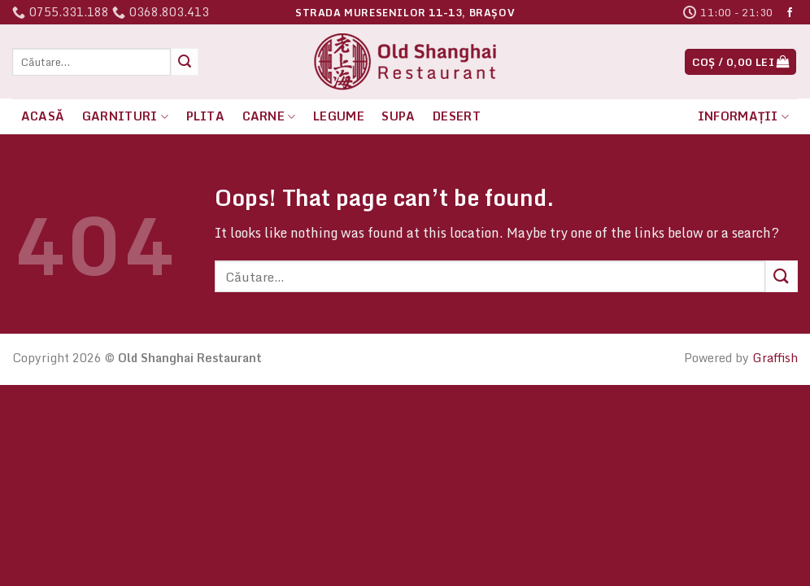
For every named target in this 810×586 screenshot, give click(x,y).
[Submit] (184, 62)
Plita (205, 116)
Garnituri (125, 116)
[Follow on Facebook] (790, 13)
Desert (457, 116)
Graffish (775, 357)
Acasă (42, 116)
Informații (743, 116)
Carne (269, 116)
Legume (338, 116)
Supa (398, 116)
